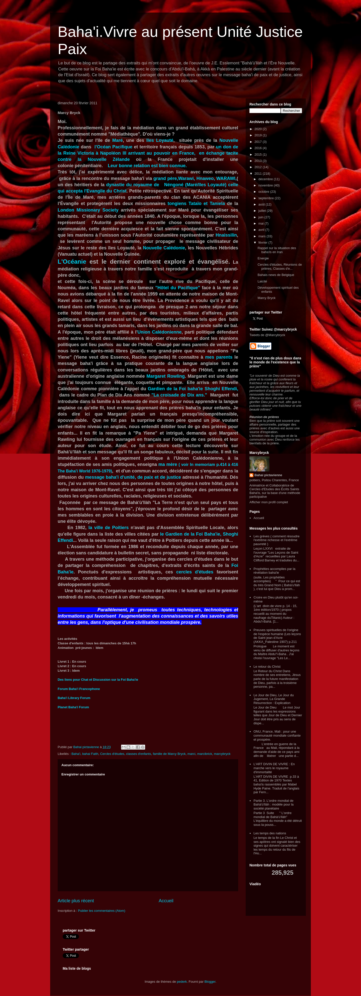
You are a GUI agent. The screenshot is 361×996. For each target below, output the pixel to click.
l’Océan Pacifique (114, 146)
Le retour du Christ (267, 666)
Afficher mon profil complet (268, 502)
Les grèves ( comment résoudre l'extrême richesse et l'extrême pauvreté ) (276, 540)
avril (261, 230)
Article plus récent (76, 900)
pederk (182, 981)
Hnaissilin (226, 235)
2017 (258, 142)
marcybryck (222, 754)
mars (262, 236)
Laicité (262, 281)
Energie (263, 258)
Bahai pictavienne (268, 475)
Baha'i (75, 754)
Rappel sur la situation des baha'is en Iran (276, 250)
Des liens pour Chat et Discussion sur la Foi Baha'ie (98, 679)
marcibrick (204, 754)
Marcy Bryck (266, 298)
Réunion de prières (264, 417)
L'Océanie (72, 261)
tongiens (177, 203)
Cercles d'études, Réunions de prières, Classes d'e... (279, 266)
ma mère (168, 464)
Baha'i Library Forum (74, 698)
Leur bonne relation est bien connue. (147, 165)
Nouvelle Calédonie (164, 247)
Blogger (209, 981)
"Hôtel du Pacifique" (177, 287)
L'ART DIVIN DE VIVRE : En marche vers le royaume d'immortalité (274, 768)
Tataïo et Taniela (207, 203)
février (263, 242)
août (262, 204)
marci (192, 754)
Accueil (166, 900)
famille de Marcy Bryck (169, 754)
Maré (117, 140)
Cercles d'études (112, 754)
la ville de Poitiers (107, 527)
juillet (262, 211)
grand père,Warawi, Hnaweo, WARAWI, (194, 178)
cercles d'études (194, 571)
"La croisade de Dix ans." (179, 394)
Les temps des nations (269, 833)
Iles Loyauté (159, 140)
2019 (258, 135)
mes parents (218, 357)
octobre (264, 191)
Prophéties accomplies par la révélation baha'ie (274, 571)
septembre (266, 198)
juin (261, 217)
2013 (258, 161)
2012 (258, 167)
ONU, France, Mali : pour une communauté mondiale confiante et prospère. (277, 735)
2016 (258, 148)
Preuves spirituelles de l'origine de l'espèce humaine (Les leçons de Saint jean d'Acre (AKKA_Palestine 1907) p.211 (277, 636)
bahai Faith (90, 754)
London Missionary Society (88, 210)
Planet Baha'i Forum (73, 707)
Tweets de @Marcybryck (267, 335)
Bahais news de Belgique (275, 275)
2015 (258, 154)
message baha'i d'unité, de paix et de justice (133, 477)
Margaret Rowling (165, 376)
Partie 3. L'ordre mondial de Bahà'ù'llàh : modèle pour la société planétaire (273, 804)
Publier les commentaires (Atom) (101, 911)
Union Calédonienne (159, 332)
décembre (266, 179)
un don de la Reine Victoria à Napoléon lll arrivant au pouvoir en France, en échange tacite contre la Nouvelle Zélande (148, 153)
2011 (258, 173)
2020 (258, 129)
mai (261, 223)
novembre (266, 185)
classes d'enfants (138, 754)
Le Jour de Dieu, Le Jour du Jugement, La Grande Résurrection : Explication (273, 699)
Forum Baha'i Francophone (79, 689)
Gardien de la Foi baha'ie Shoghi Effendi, (193, 388)
